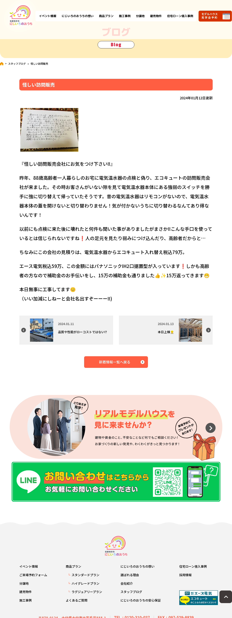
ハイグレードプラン (85, 586)
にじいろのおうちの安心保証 (140, 603)
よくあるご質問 (76, 603)
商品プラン (102, 12)
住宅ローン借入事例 (176, 12)
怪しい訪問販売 (39, 63)
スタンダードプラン (85, 578)
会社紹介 (126, 586)
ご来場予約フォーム (33, 578)
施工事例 (121, 12)
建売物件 (152, 12)
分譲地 (136, 12)
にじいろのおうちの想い (74, 12)
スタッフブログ (17, 63)
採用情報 (185, 578)
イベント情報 (43, 12)
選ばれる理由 (129, 578)
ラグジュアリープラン (87, 595)
